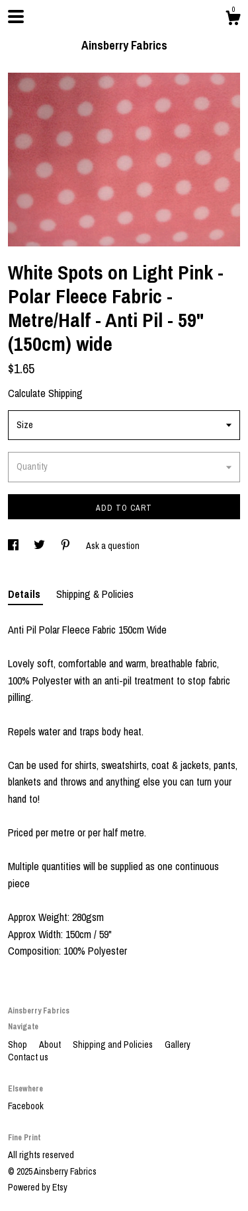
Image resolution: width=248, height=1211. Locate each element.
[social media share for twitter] (40, 546)
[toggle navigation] (16, 16)
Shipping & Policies (95, 594)
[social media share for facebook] (14, 546)
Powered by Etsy (37, 1187)
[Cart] (233, 20)
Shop (18, 1044)
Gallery (177, 1044)
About (51, 1044)
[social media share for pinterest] (66, 546)
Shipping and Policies (114, 1044)
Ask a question (113, 546)
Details (25, 594)
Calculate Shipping (45, 393)
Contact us (28, 1057)
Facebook (26, 1106)
